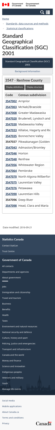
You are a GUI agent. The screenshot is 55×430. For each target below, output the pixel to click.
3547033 (11, 130)
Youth (5, 383)
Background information (27, 71)
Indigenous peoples (12, 372)
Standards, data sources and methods (27, 23)
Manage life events (11, 389)
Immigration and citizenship (16, 292)
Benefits (6, 309)
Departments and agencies (15, 271)
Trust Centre (8, 251)
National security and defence (17, 332)
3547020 (11, 118)
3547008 (11, 113)
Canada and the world (13, 355)
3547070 (11, 177)
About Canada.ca (10, 412)
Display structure (34, 87)
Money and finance (11, 360)
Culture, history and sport (15, 337)
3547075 (11, 182)
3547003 (11, 107)
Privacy (5, 423)
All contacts (7, 266)
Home (5, 18)
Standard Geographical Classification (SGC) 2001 (27, 63)
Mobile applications (12, 406)
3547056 (11, 165)
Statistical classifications (19, 28)
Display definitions (14, 87)
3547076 (11, 188)
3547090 (11, 194)
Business (6, 303)
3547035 (11, 136)
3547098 (11, 206)
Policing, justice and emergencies (18, 343)
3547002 (11, 101)
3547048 (11, 159)
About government (11, 277)
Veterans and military (12, 377)
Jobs (4, 286)
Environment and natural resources (19, 326)
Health (5, 315)
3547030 (11, 124)
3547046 (11, 153)
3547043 (11, 147)
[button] (28, 12)
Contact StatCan (10, 245)
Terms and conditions (13, 417)
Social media (8, 400)
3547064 (11, 171)
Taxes (5, 320)
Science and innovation (13, 366)
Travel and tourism (11, 298)
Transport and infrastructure (16, 349)
